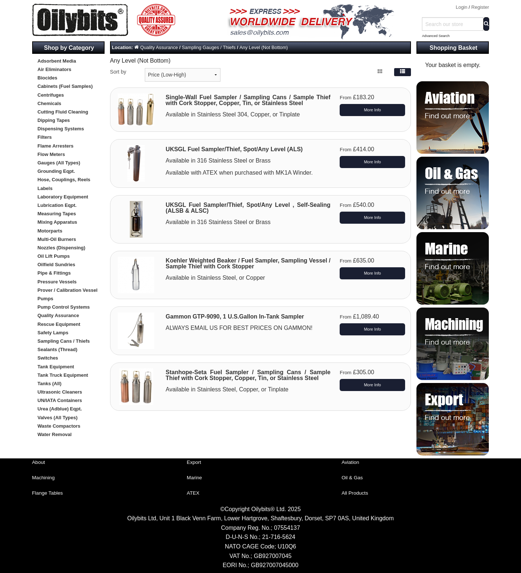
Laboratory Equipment (63, 197)
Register (480, 7)
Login (461, 7)
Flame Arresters (56, 146)
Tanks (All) (50, 383)
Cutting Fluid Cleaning (63, 112)
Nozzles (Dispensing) (62, 247)
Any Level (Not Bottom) (263, 47)
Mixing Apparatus (58, 222)
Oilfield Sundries (56, 264)
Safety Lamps (53, 332)
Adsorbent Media (57, 61)
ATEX (193, 493)
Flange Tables (47, 493)
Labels (45, 188)
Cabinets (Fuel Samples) (65, 86)
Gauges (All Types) (59, 162)
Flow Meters (51, 154)
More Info (372, 110)
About (38, 462)
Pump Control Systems (64, 307)
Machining (43, 477)
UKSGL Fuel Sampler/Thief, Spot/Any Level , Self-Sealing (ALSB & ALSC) (248, 208)
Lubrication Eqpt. (57, 205)
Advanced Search (436, 36)
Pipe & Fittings (54, 273)
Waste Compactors (59, 426)
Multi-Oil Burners (57, 239)
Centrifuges (51, 95)
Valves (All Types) (58, 417)
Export (194, 462)
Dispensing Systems (61, 128)
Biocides (47, 78)
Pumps (45, 298)
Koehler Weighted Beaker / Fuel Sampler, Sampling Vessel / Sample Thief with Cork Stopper (248, 263)
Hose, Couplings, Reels (64, 179)
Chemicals (49, 103)
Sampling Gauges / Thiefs (208, 47)
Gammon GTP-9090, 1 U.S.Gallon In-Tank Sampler (235, 316)
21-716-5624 (278, 537)
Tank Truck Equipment (63, 375)
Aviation (350, 462)
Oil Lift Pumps (54, 256)
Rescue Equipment (59, 324)
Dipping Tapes (54, 120)
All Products (354, 493)
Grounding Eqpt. (56, 171)
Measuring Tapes (57, 213)
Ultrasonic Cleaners (60, 392)
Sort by (118, 72)
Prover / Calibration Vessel (68, 290)
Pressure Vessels (57, 281)
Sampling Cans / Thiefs (64, 341)
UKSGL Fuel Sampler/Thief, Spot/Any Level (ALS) (234, 149)
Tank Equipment (56, 366)
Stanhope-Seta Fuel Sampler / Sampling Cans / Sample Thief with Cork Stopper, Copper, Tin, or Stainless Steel (248, 375)
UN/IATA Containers (60, 400)
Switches (48, 358)
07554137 (287, 528)
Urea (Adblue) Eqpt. (60, 409)
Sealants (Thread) (58, 349)
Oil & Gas (352, 477)
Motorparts (50, 231)
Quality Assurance (58, 315)
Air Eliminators (54, 69)
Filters (45, 137)
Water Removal (55, 434)
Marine (194, 477)
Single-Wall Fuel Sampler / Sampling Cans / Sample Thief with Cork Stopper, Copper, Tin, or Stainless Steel (248, 100)
